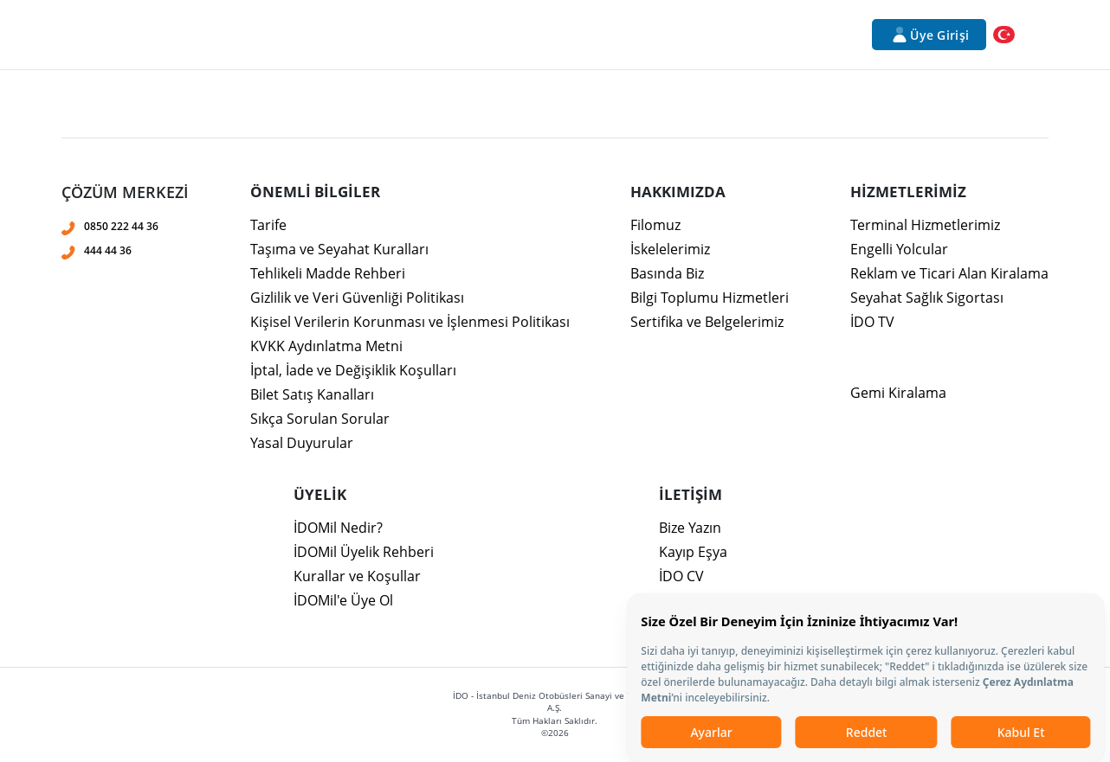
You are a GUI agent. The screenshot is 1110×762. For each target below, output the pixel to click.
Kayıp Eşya (693, 551)
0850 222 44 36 (121, 226)
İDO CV (681, 576)
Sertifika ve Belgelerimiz (707, 321)
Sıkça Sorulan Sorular (320, 418)
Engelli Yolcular (899, 249)
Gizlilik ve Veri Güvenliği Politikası (357, 297)
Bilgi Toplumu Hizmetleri (709, 297)
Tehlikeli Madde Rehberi (327, 273)
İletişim (823, 34)
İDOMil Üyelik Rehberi (364, 551)
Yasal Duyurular (301, 442)
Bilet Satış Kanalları (312, 394)
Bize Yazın (690, 527)
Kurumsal (246, 34)
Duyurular (748, 34)
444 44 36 (108, 250)
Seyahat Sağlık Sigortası (927, 297)
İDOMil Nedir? (338, 527)
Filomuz (655, 224)
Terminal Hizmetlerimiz (925, 224)
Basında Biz (667, 273)
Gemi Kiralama (898, 392)
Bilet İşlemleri (550, 34)
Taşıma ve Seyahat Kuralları (339, 249)
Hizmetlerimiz (340, 34)
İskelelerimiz (670, 249)
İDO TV (872, 321)
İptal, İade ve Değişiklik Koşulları (353, 370)
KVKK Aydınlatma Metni (326, 345)
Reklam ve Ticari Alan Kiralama (949, 273)
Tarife (268, 224)
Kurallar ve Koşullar (357, 576)
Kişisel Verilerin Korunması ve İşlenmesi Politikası (410, 321)
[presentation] (555, 247)
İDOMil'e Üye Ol (343, 600)
